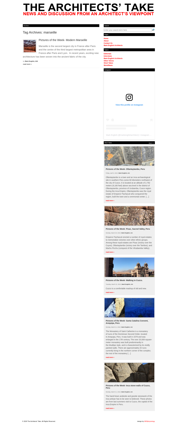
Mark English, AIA (31, 61)
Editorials (107, 54)
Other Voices (109, 61)
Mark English (111, 135)
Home (106, 38)
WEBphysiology (149, 421)
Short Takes (108, 63)
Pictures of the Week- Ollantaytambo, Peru (125, 169)
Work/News (108, 65)
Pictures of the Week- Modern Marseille (63, 40)
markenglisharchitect (129, 135)
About (106, 41)
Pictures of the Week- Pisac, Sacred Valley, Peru (128, 229)
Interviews (108, 56)
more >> (151, 143)
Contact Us (108, 43)
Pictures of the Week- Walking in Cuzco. (124, 280)
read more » (27, 64)
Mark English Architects (113, 45)
